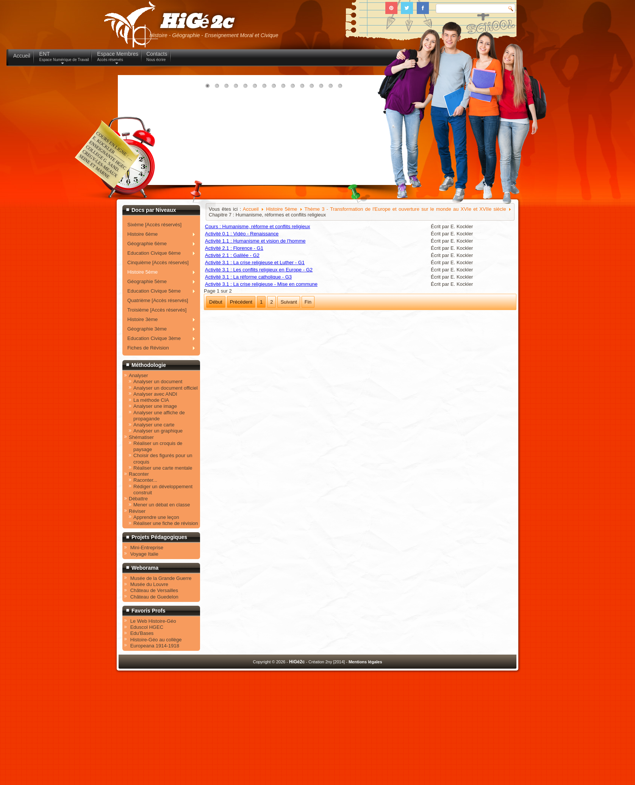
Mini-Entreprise (146, 547)
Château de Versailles (154, 590)
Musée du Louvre (149, 584)
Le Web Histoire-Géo (153, 621)
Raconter (139, 474)
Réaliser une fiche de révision (165, 523)
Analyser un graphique (158, 431)
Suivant (288, 302)
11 (304, 88)
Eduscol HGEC (146, 627)
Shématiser (141, 437)
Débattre (138, 498)
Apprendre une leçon (156, 517)
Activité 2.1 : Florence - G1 (234, 248)
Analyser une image (155, 406)
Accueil (251, 209)
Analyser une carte (153, 425)
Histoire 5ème (281, 209)
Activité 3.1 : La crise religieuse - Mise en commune (261, 284)
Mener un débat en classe (161, 505)
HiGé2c (196, 22)
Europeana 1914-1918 (154, 646)
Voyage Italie (144, 554)
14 (332, 88)
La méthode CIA (151, 400)
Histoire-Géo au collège (156, 639)
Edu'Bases (142, 633)
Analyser (138, 375)
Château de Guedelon (154, 597)
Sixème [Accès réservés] (154, 224)
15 (342, 88)
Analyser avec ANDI (155, 394)
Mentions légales (365, 662)
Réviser (137, 511)
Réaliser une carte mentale (162, 468)
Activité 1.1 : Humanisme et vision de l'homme (255, 241)
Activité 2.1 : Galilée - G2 (232, 255)
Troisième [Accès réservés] (156, 310)
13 (323, 88)
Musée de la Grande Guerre (161, 578)
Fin (308, 302)
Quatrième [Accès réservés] (157, 300)
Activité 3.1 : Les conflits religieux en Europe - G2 (259, 270)
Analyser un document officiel (165, 388)
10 (294, 88)
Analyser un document (157, 381)
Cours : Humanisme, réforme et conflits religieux (257, 226)
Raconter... (145, 480)
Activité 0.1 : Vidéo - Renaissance (241, 234)
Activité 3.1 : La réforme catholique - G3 (248, 277)
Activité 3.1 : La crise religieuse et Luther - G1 (255, 262)
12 (313, 88)
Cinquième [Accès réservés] (158, 262)
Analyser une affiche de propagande (159, 415)
